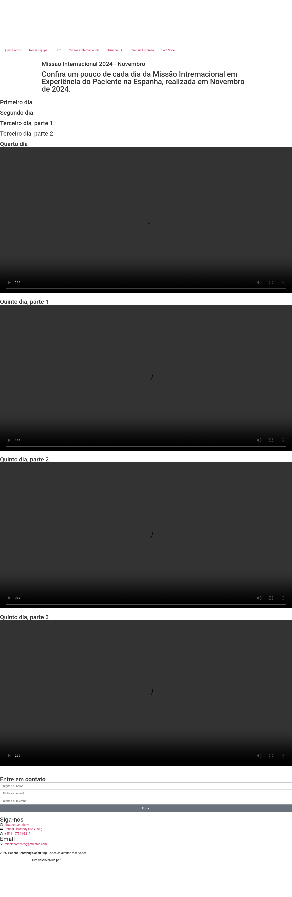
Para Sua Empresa (142, 50)
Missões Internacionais (84, 50)
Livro (58, 50)
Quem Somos (13, 50)
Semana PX (114, 50)
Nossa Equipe (38, 50)
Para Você (168, 50)
